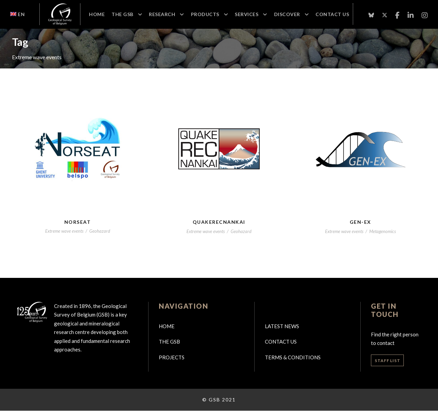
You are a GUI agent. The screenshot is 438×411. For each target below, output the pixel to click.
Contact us (281, 341)
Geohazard (99, 231)
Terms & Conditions (293, 357)
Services (246, 14)
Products (205, 14)
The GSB (122, 14)
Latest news (282, 326)
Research (162, 14)
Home (97, 14)
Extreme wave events (64, 231)
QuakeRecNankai (219, 222)
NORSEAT (77, 222)
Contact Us (332, 14)
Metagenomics (382, 231)
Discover (287, 14)
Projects (171, 357)
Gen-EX (360, 222)
